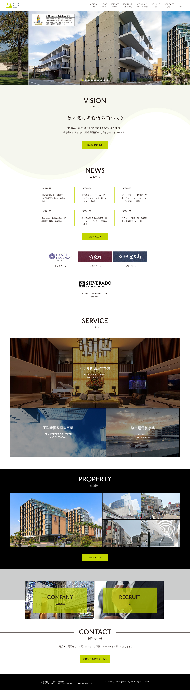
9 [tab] (107, 80)
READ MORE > (95, 145)
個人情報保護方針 (65, 684)
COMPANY (142, 5)
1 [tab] (83, 80)
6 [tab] (98, 80)
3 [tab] (89, 80)
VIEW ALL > (95, 237)
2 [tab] (86, 80)
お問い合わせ (58, 682)
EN (182, 7)
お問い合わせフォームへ (95, 659)
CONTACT (169, 5)
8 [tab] (104, 80)
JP (179, 7)
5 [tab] (95, 80)
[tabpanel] (95, 48)
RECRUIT (156, 5)
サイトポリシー (47, 684)
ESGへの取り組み (85, 684)
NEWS (104, 5)
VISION (93, 5)
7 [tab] (101, 80)
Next (179, 48)
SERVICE (115, 5)
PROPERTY (128, 5)
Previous (10, 48)
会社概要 (44, 682)
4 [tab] (92, 80)
